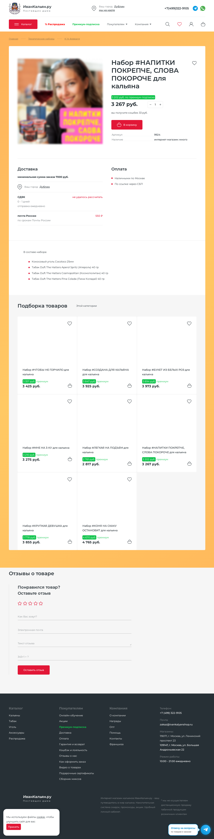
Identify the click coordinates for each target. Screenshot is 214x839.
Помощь (115, 732)
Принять (13, 826)
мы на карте (107, 10)
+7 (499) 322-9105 (171, 712)
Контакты (116, 738)
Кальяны (14, 715)
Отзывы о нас (68, 755)
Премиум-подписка (72, 727)
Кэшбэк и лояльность (73, 750)
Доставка (65, 732)
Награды (115, 721)
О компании (118, 715)
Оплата (64, 738)
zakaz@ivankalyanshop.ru (176, 724)
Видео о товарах (70, 767)
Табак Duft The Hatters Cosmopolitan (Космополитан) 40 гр (70, 273)
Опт (112, 727)
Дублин (119, 6)
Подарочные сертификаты (76, 773)
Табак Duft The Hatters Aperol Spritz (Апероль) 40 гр (65, 267)
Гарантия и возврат (72, 744)
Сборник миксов (70, 779)
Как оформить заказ (72, 761)
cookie (41, 817)
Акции (63, 721)
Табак (13, 721)
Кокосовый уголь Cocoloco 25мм (53, 261)
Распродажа (17, 738)
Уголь (12, 727)
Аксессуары (16, 732)
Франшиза (117, 744)
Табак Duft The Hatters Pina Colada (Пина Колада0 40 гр (68, 278)
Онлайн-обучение (71, 715)
